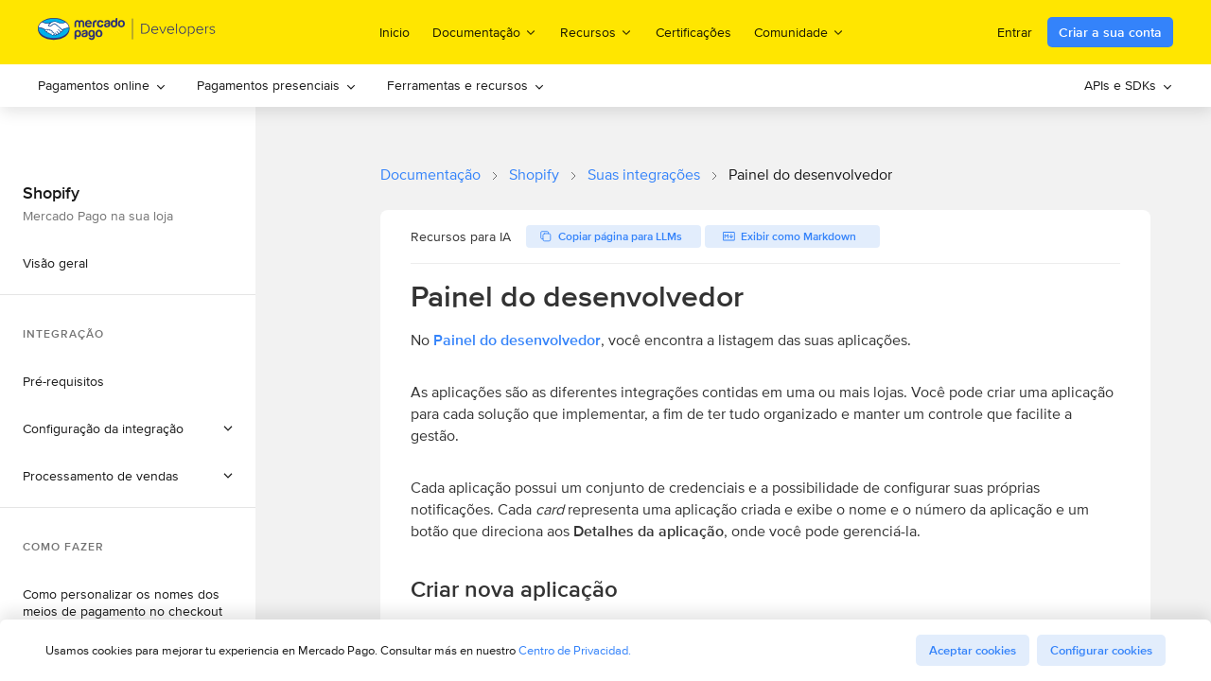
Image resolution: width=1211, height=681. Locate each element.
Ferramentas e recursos (466, 85)
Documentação (430, 174)
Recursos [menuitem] (596, 32)
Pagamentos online (102, 85)
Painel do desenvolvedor (517, 340)
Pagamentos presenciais (277, 85)
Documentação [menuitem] (484, 32)
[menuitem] (102, 86)
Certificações (693, 32)
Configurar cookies (1101, 650)
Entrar (1014, 32)
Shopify (534, 174)
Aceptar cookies (972, 650)
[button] (127, 428)
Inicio (394, 32)
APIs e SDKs (1128, 85)
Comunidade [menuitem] (799, 32)
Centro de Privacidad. (574, 650)
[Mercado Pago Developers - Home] (127, 32)
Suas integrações (644, 174)
